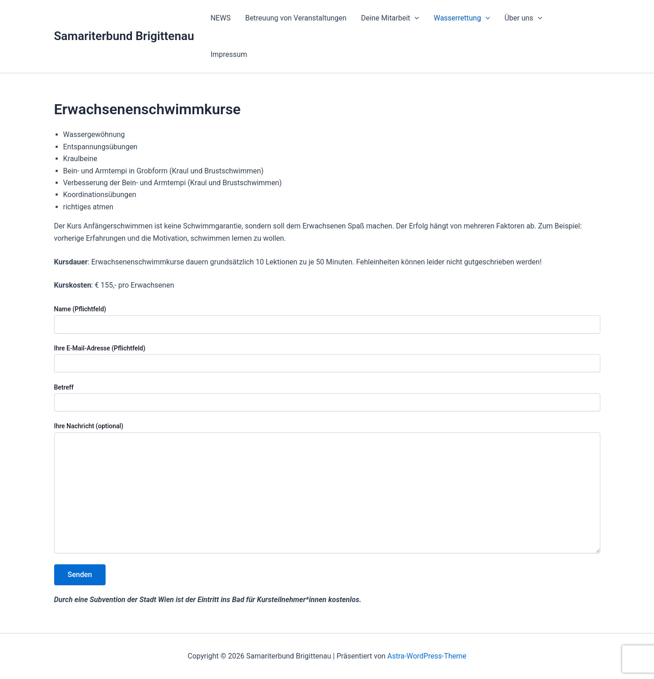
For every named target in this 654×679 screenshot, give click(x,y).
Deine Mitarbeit (390, 18)
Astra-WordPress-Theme (426, 656)
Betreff (327, 397)
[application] (414, 18)
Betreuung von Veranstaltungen (296, 18)
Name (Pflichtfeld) (327, 319)
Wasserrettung (462, 18)
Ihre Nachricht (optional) (327, 488)
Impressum (228, 54)
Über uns (523, 18)
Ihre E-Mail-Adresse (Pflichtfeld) (327, 358)
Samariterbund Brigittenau (124, 36)
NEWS (220, 18)
